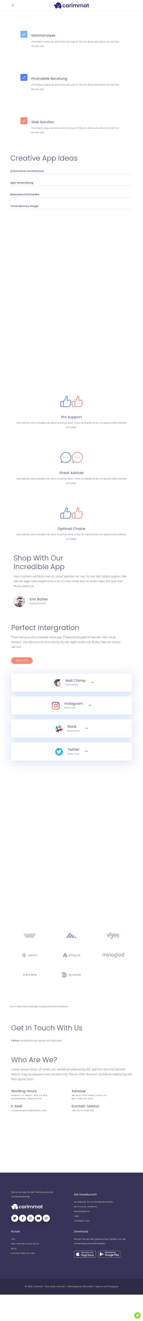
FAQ (13, 1239)
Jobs (76, 1216)
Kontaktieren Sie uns (23, 1253)
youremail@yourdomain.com (28, 1110)
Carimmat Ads (82, 1221)
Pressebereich (82, 1211)
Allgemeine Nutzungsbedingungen (93, 1202)
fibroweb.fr (88, 1286)
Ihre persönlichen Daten (25, 1244)
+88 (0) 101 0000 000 (83, 1110)
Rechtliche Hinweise (85, 1206)
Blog (14, 1248)
